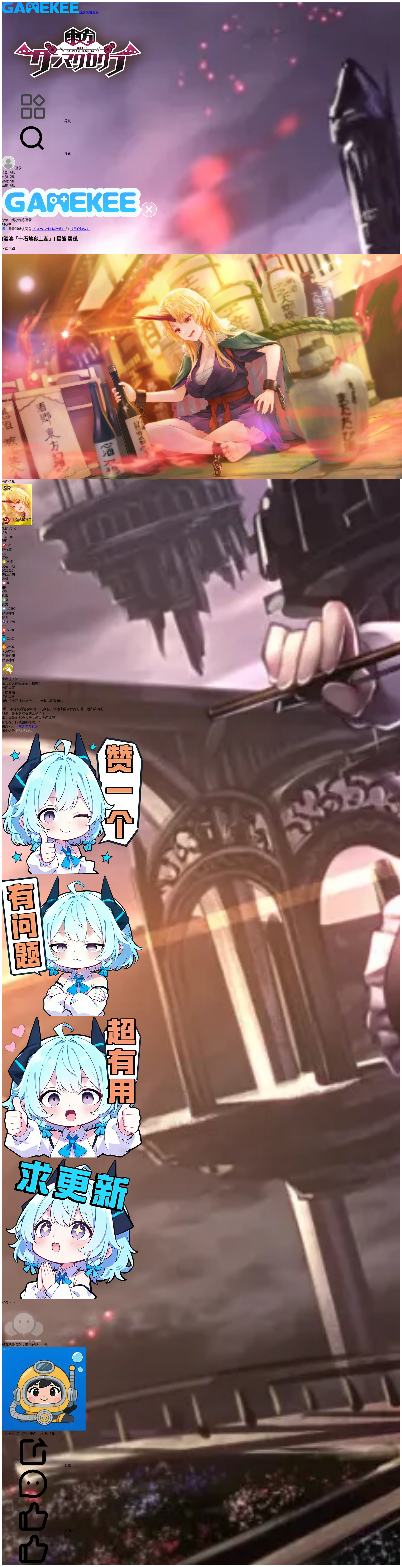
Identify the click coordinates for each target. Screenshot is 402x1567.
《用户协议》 (80, 229)
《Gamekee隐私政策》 (49, 229)
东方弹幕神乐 (28, 726)
